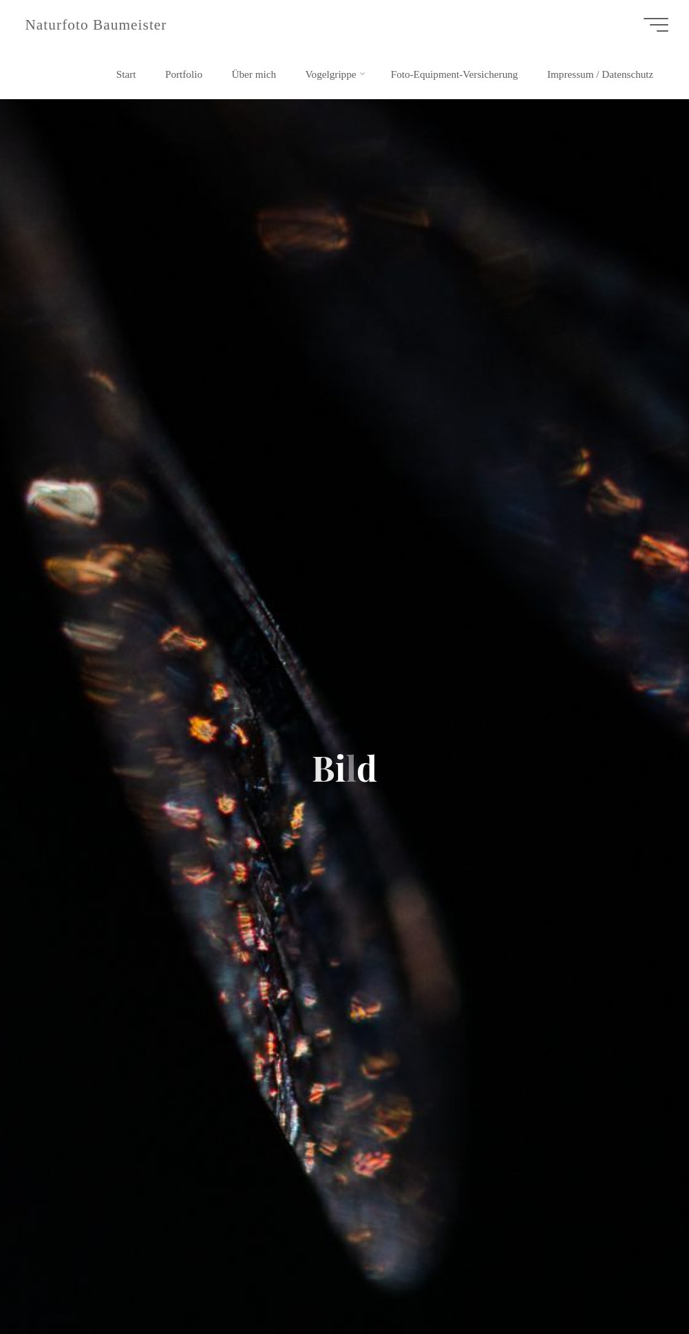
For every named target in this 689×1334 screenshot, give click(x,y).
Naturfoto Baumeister (96, 25)
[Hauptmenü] (656, 25)
